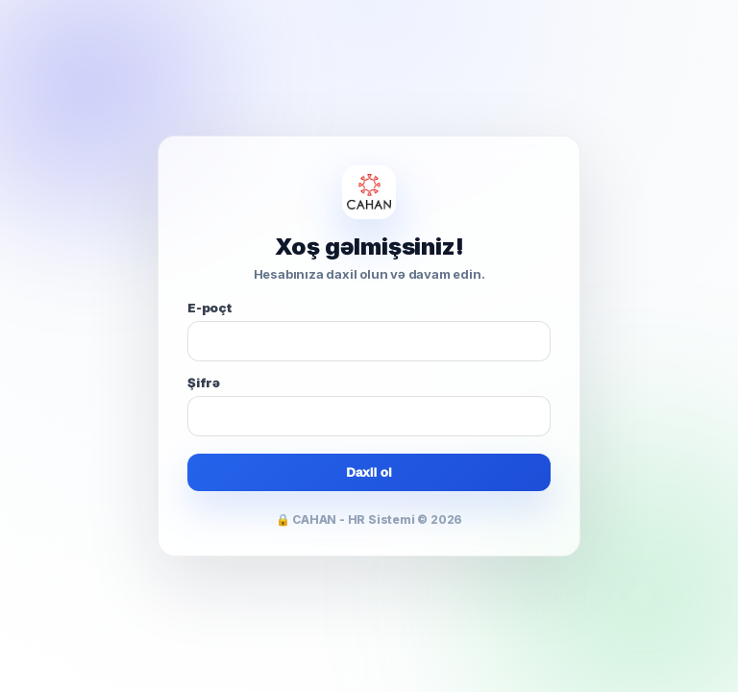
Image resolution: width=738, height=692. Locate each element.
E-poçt (209, 307)
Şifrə (203, 382)
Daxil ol (368, 472)
